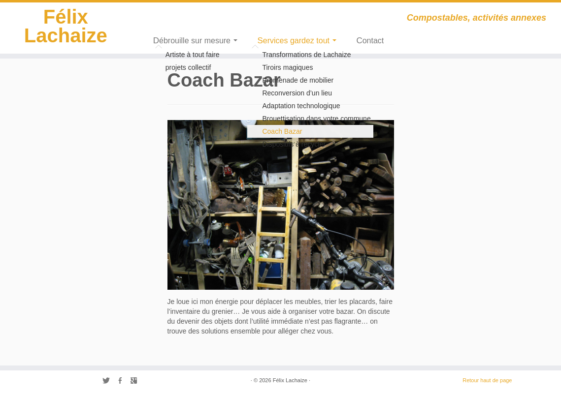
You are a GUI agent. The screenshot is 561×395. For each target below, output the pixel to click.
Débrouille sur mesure (195, 40)
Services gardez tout (296, 40)
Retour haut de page (487, 380)
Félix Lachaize (65, 26)
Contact (370, 40)
